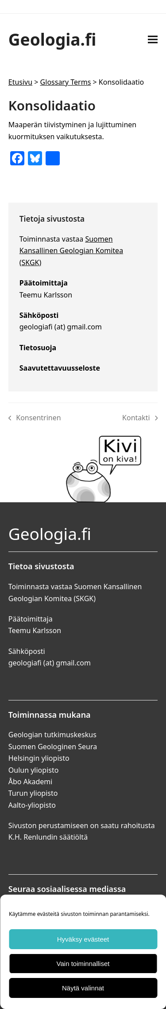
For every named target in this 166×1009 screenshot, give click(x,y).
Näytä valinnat (83, 988)
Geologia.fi (52, 39)
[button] (153, 39)
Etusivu (20, 82)
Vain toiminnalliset (83, 963)
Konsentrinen (34, 418)
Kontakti (140, 418)
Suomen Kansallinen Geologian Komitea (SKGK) (71, 250)
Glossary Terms (65, 82)
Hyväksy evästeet (83, 939)
